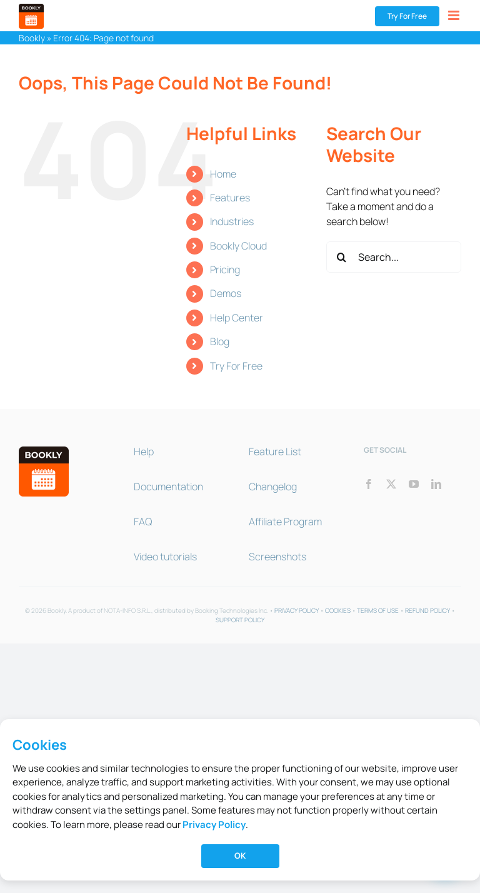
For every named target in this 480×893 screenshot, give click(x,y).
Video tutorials (165, 556)
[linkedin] (436, 484)
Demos (225, 293)
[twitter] (391, 484)
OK (240, 855)
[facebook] (369, 484)
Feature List (275, 451)
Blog (219, 341)
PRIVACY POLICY (296, 610)
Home (223, 174)
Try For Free (236, 366)
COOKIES (338, 610)
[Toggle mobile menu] (454, 15)
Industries (232, 221)
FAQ (143, 521)
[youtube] (414, 484)
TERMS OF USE (378, 610)
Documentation (168, 486)
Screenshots (277, 556)
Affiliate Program (285, 521)
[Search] (342, 257)
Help (144, 451)
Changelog (273, 486)
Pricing (225, 269)
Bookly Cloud (238, 246)
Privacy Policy (214, 824)
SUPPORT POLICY (240, 619)
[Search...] (393, 257)
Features (230, 197)
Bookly (32, 38)
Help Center (236, 318)
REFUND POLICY (427, 610)
